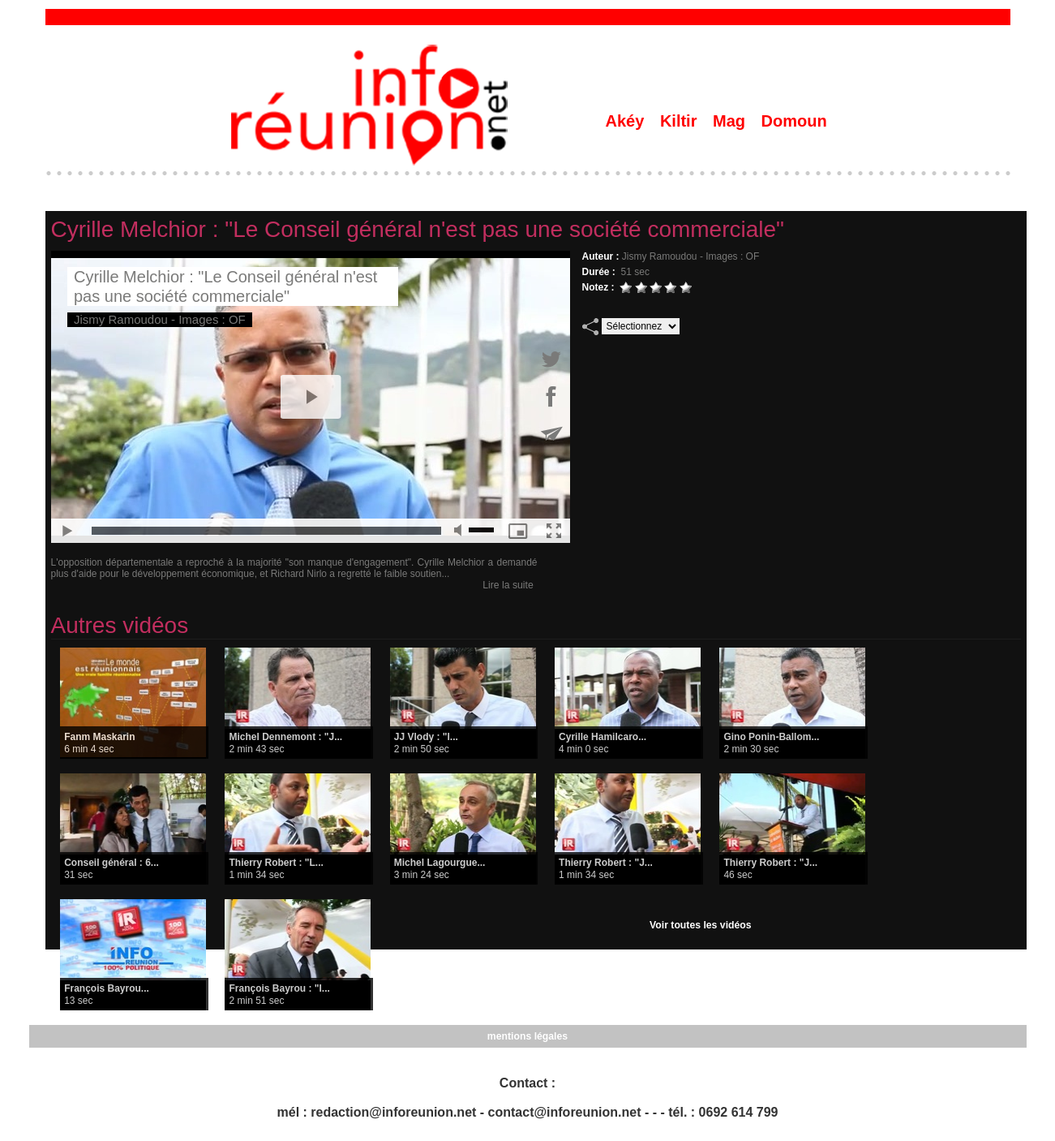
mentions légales (527, 1036)
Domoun (794, 121)
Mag (731, 121)
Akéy (627, 121)
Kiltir (680, 121)
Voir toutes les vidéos (700, 925)
